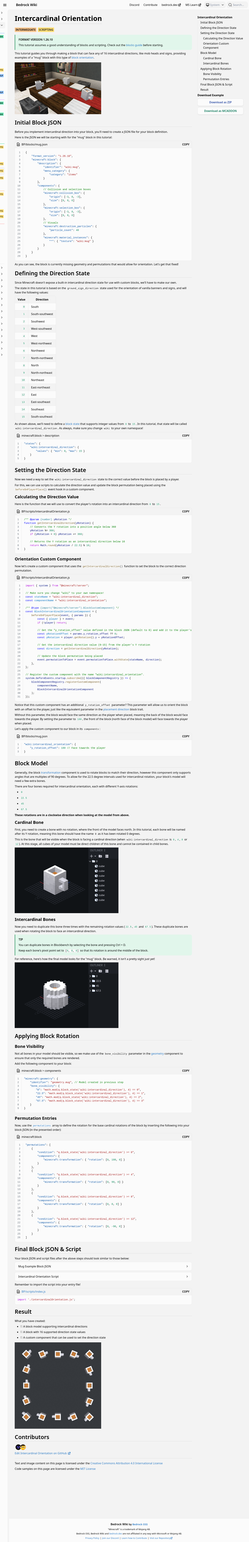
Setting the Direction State (217, 33)
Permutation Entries (216, 79)
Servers (22, 336)
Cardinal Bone (212, 58)
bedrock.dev (171, 5)
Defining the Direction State (218, 28)
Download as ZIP (220, 102)
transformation (88, 799)
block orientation (156, 62)
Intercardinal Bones (216, 63)
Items (22, 292)
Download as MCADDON (220, 111)
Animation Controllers (22, 19)
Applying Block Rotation (215, 69)
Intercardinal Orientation (214, 17)
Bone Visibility (212, 74)
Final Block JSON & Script (216, 84)
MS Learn (194, 5)
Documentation (22, 280)
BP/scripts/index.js (71, 1328)
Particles (22, 324)
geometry (58, 1095)
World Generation (22, 355)
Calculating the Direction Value (223, 38)
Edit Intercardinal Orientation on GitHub (80, 1490)
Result (204, 90)
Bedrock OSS (158, 1524)
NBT (22, 317)
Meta (22, 311)
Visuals (22, 348)
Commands (22, 268)
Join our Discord (129, 1538)
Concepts (22, 274)
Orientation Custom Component (216, 46)
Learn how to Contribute (153, 1538)
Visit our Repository (180, 1538)
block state (110, 436)
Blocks (22, 25)
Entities (22, 286)
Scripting (22, 330)
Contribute (151, 5)
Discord (134, 5)
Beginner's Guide (22, 13)
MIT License (125, 1509)
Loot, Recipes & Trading (22, 305)
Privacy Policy (111, 1538)
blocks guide (171, 45)
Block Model (208, 53)
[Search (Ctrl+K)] (237, 5)
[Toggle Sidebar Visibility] (5, 5)
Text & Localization (22, 342)
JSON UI (22, 299)
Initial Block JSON (211, 22)
